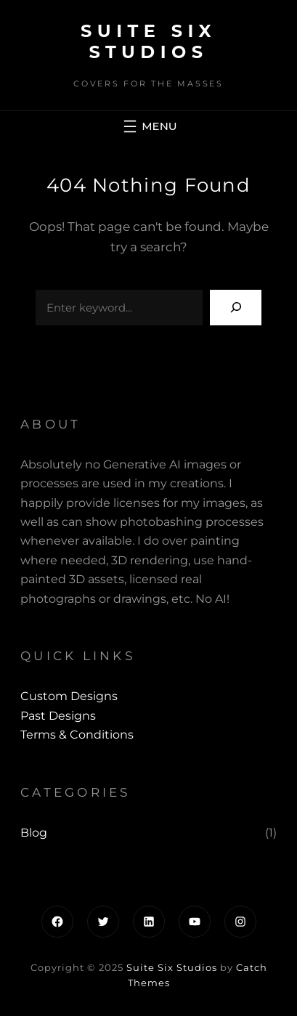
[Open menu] (148, 126)
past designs (58, 716)
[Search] (235, 307)
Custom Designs (69, 696)
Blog (33, 833)
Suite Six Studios (148, 41)
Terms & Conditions (77, 734)
